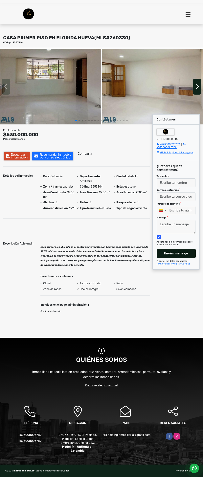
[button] (76, 120)
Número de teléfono (169, 203)
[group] (50, 86)
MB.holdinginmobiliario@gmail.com (180, 152)
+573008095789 (170, 144)
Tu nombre (163, 176)
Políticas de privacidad (101, 385)
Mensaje (162, 217)
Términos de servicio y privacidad (173, 264)
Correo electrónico (168, 190)
